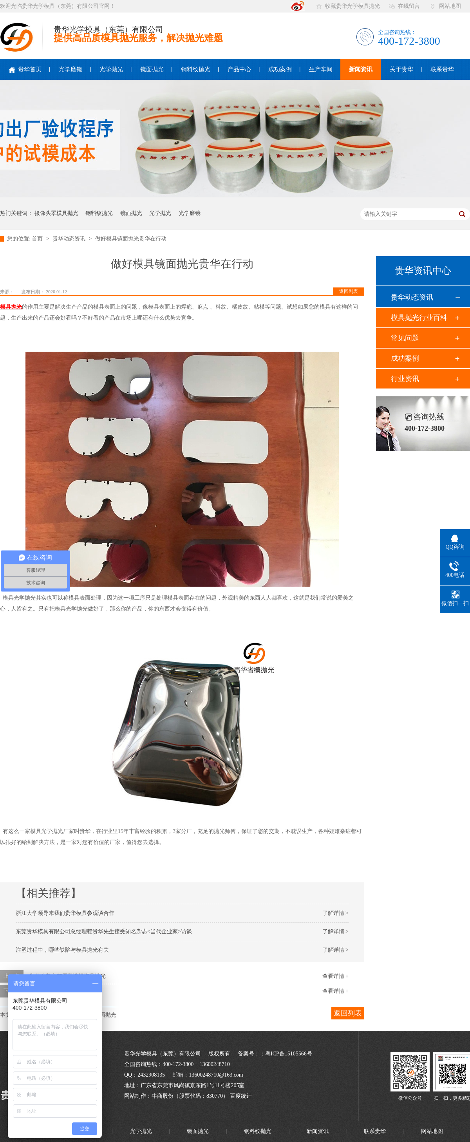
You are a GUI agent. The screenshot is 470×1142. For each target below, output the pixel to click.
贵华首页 (25, 69)
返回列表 (348, 291)
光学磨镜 (70, 69)
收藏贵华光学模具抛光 (352, 6)
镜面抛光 (152, 69)
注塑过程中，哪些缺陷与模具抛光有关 (62, 950)
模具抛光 (11, 307)
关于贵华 (401, 69)
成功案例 (280, 69)
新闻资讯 (360, 69)
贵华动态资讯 (69, 239)
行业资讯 (405, 379)
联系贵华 (442, 69)
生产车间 (321, 69)
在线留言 (409, 6)
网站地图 (450, 6)
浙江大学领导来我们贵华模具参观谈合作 (65, 913)
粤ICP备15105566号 (288, 1054)
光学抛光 (111, 69)
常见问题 (405, 338)
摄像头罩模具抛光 (56, 213)
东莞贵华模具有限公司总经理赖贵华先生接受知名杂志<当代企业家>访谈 (104, 931)
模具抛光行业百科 (419, 318)
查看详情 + (335, 976)
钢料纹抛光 (195, 69)
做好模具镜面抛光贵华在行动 (130, 239)
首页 (38, 239)
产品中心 (239, 69)
